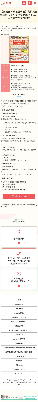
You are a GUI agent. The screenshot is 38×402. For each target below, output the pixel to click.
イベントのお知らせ (14, 26)
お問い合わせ (19, 365)
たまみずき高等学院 (19, 339)
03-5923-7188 (21, 261)
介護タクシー (19, 334)
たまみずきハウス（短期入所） (19, 330)
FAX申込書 (28, 174)
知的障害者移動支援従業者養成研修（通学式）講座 (19, 348)
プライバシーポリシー (19, 369)
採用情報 (19, 361)
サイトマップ (19, 373)
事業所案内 (19, 308)
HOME (2, 26)
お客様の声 (19, 343)
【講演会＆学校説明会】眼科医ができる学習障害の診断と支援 (18, 205)
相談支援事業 (19, 326)
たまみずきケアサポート (19, 321)
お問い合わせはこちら (19, 196)
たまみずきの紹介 (19, 304)
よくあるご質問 (19, 356)
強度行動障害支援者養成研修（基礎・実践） (19, 352)
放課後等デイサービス (19, 317)
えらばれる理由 (19, 313)
